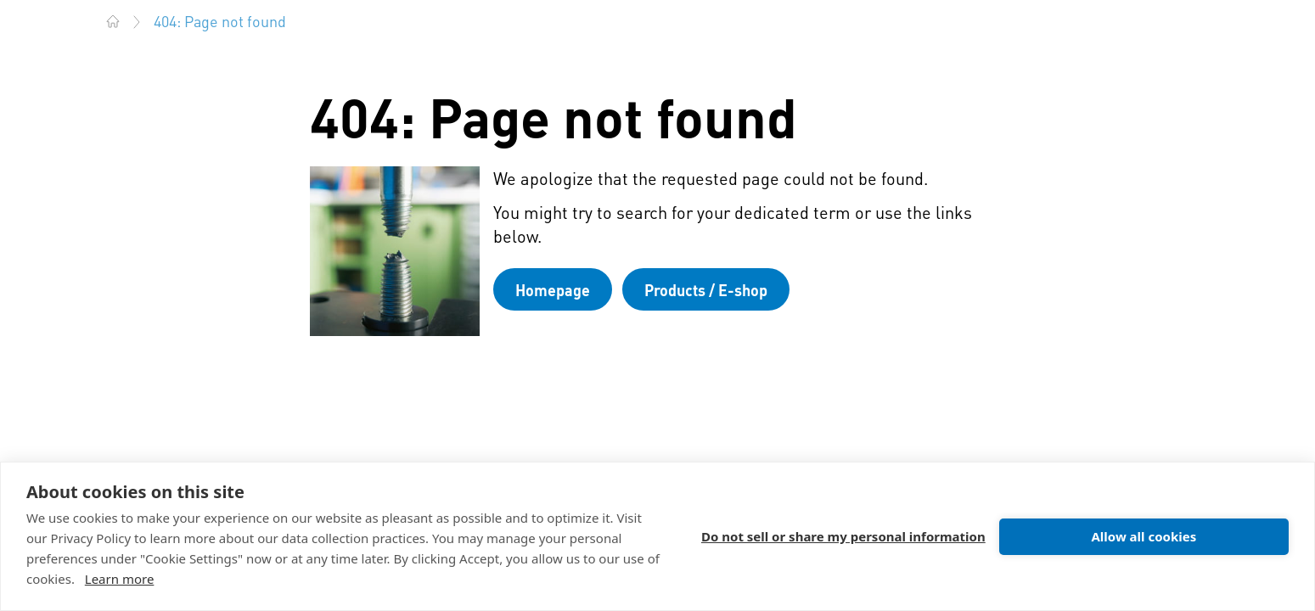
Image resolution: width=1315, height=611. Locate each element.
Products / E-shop (705, 290)
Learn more (120, 578)
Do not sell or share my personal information (843, 536)
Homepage (552, 290)
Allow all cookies (1143, 536)
